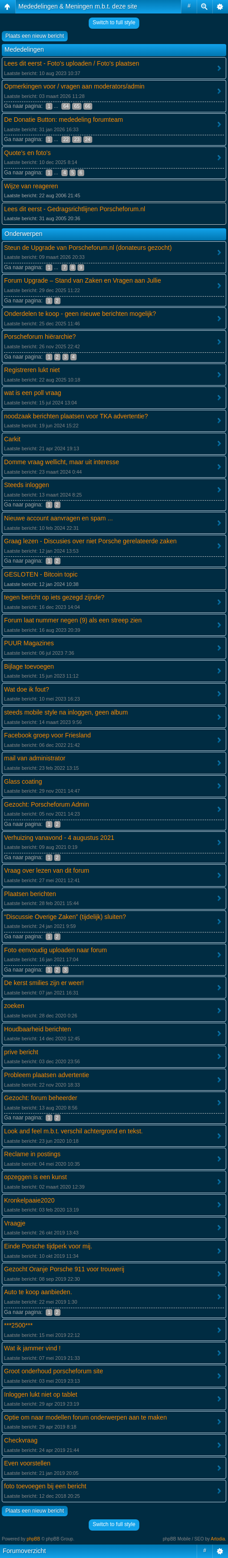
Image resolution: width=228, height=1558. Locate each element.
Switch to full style (114, 22)
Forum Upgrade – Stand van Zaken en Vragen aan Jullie (82, 280)
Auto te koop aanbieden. (38, 1292)
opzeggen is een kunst (35, 1177)
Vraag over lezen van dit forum (46, 870)
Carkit (12, 439)
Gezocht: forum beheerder (40, 1097)
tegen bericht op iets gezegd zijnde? (54, 597)
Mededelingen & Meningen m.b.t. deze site (77, 6)
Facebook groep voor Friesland (47, 735)
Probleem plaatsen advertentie (46, 1075)
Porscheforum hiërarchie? (40, 336)
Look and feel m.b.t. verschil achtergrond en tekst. (73, 1131)
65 (76, 106)
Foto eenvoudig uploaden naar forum (55, 950)
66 (87, 106)
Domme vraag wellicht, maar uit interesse (61, 462)
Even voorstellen (27, 1463)
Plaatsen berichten (30, 893)
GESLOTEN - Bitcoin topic (40, 574)
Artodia (218, 1538)
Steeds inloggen (26, 484)
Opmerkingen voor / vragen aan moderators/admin (74, 86)
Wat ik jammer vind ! (32, 1348)
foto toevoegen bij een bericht (45, 1486)
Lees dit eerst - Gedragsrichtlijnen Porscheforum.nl (74, 209)
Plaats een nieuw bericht (34, 36)
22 (66, 139)
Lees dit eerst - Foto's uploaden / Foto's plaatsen (71, 63)
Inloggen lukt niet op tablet (40, 1394)
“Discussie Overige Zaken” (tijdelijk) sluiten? (65, 916)
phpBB (33, 1538)
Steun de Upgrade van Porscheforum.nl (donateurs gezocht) (88, 247)
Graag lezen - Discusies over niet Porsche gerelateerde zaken (90, 541)
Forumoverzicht (24, 1550)
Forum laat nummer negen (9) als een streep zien (73, 620)
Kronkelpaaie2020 (29, 1200)
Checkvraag (21, 1440)
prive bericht (21, 1052)
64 (66, 106)
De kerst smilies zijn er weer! (44, 982)
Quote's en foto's (27, 152)
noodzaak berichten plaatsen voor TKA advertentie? (76, 416)
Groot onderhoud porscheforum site (53, 1371)
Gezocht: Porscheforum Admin (46, 804)
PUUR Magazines (29, 643)
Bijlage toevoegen (29, 666)
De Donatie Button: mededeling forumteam (63, 119)
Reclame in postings (32, 1154)
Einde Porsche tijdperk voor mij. (48, 1246)
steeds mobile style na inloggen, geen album (66, 712)
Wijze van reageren (31, 186)
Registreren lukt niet (32, 369)
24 (87, 139)
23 (76, 139)
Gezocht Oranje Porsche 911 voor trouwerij (64, 1269)
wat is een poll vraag (32, 392)
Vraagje (15, 1223)
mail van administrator (34, 758)
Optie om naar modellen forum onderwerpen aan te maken (85, 1417)
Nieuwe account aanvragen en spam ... (58, 518)
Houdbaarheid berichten (37, 1029)
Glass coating (23, 781)
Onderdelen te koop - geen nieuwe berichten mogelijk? (80, 313)
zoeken (14, 1005)
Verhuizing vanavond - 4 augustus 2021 (59, 837)
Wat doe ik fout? (26, 689)
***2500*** (18, 1325)
